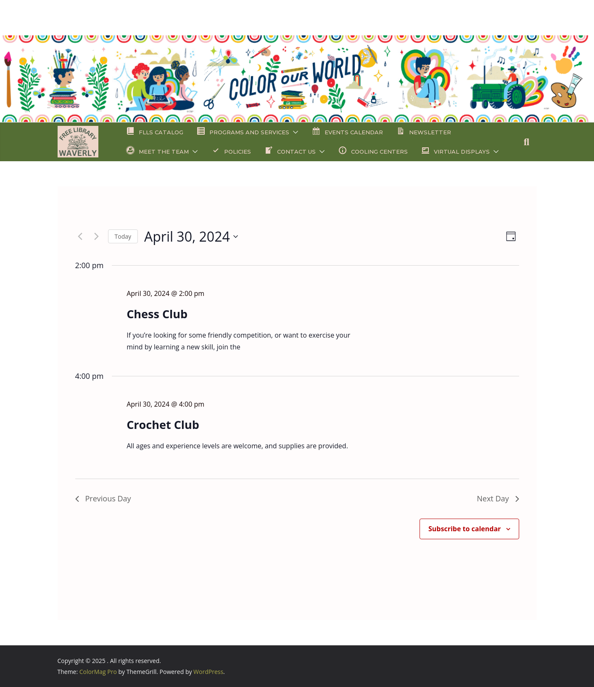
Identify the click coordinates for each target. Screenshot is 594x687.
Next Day (498, 498)
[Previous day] (80, 237)
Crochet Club (163, 424)
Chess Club (157, 314)
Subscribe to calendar (464, 528)
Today (123, 236)
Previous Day (103, 498)
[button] (293, 132)
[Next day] (97, 237)
